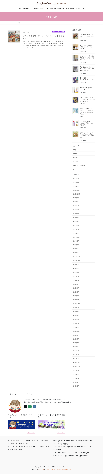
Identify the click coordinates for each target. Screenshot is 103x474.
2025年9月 (76, 198)
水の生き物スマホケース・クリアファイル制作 (87, 79)
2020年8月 (76, 335)
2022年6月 (76, 288)
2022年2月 (76, 296)
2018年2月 (76, 386)
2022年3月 (76, 292)
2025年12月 (76, 186)
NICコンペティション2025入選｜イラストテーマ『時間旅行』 (87, 99)
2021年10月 (76, 304)
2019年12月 (76, 362)
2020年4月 (76, 347)
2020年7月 (76, 339)
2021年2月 (76, 319)
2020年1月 (76, 358)
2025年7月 (76, 206)
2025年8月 (76, 202)
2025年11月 (76, 190)
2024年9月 (76, 241)
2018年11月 (76, 374)
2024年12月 (76, 233)
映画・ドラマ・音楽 (58, 31)
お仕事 (75, 153)
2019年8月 (76, 370)
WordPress (41, 469)
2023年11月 (76, 257)
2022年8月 (76, 284)
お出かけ (75, 157)
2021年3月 (76, 315)
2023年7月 (76, 264)
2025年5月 (76, 214)
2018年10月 (76, 378)
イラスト (75, 161)
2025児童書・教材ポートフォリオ (87, 89)
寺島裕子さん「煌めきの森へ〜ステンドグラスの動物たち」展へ (87, 69)
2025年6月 (76, 210)
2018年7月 (76, 382)
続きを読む (31, 432)
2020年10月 (76, 331)
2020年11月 (76, 327)
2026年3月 (76, 178)
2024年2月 (76, 253)
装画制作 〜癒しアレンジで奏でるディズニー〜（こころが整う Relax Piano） (87, 111)
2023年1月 (76, 276)
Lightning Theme (50, 469)
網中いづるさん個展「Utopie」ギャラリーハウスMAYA (87, 47)
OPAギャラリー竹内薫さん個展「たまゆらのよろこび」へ (87, 58)
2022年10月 (76, 280)
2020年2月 (76, 355)
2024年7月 (76, 249)
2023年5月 (76, 268)
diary (74, 150)
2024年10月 (76, 237)
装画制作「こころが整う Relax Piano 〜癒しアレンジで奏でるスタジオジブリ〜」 (87, 135)
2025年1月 (76, 229)
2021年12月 (76, 300)
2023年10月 (76, 261)
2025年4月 (76, 217)
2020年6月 (76, 343)
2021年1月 (76, 323)
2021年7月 (76, 308)
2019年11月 (76, 366)
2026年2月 (76, 182)
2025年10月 (76, 194)
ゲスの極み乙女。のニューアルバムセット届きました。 (43, 37)
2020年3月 (76, 351)
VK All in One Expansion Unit (64, 469)
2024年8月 (76, 245)
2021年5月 (76, 311)
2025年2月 (76, 225)
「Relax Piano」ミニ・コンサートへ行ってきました (87, 36)
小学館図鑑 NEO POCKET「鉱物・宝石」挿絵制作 (87, 123)
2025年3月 (76, 221)
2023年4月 (76, 272)
